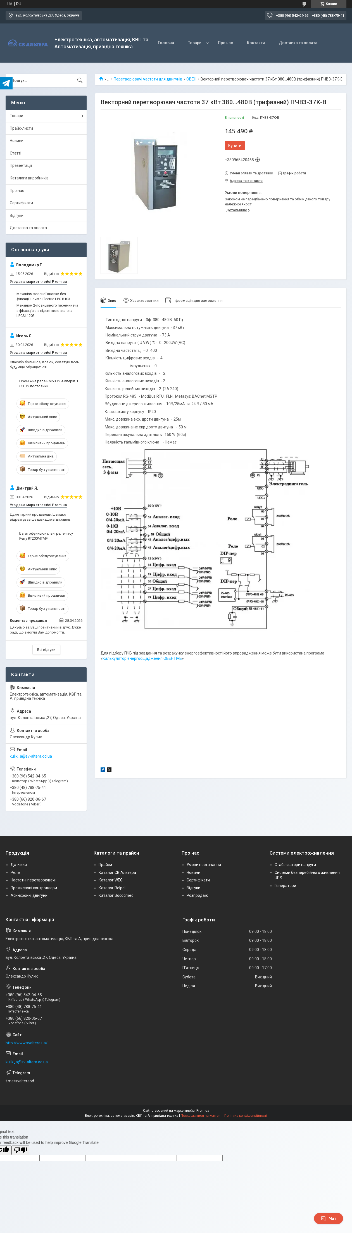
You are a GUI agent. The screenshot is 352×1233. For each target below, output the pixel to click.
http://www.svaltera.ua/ (26, 1043)
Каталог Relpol (112, 888)
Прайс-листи (21, 128)
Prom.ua (202, 1111)
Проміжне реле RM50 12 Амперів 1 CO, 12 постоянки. (48, 383)
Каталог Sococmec (116, 895)
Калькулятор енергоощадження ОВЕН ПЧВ (142, 658)
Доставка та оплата (298, 43)
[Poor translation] (20, 1150)
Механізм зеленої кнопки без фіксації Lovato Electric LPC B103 (43, 296)
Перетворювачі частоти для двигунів (148, 79)
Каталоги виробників (29, 178)
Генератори (285, 885)
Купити (234, 145)
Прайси (105, 864)
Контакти (256, 43)
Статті (15, 153)
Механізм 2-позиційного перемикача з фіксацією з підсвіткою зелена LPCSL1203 (47, 310)
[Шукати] (80, 80)
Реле (15, 872)
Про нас (225, 43)
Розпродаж (197, 895)
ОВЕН (191, 79)
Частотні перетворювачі (33, 880)
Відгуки (16, 215)
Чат (328, 1218)
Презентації (21, 165)
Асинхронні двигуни (29, 895)
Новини (16, 140)
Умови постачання (204, 864)
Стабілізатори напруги (295, 864)
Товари (194, 43)
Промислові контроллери (34, 888)
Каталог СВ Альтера (117, 872)
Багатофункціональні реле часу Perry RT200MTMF (46, 535)
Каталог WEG (111, 880)
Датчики (19, 864)
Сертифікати (21, 203)
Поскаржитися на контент (201, 1116)
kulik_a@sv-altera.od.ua (31, 756)
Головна (166, 43)
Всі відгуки (46, 650)
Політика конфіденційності (245, 1116)
